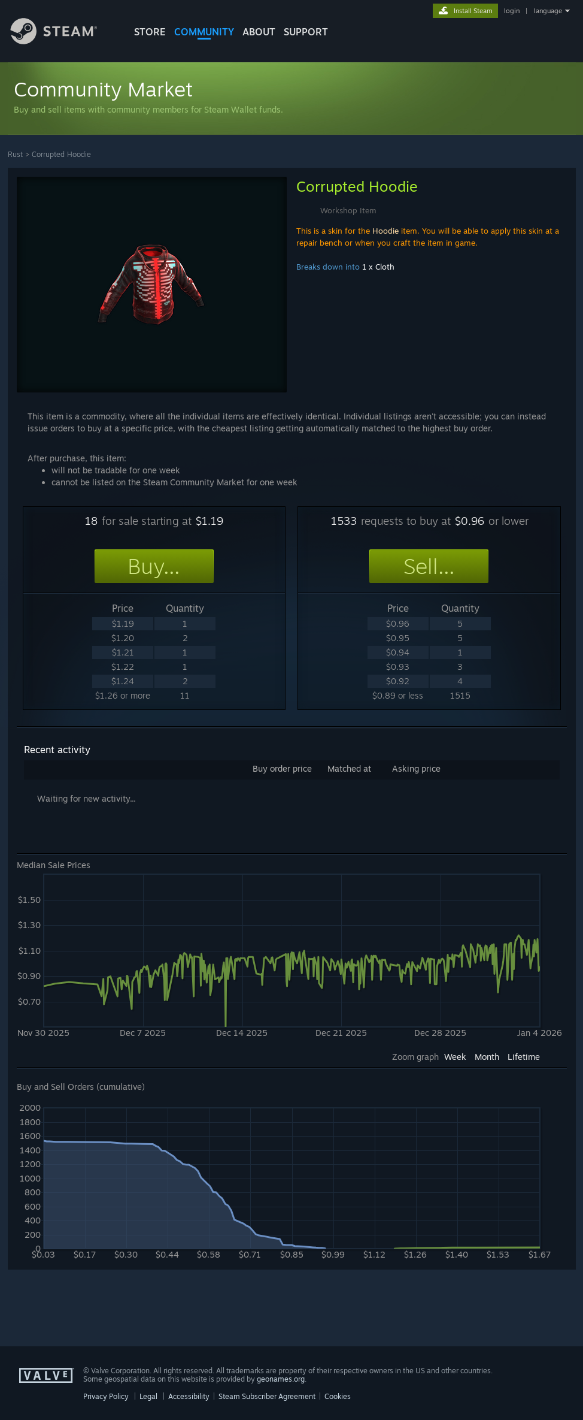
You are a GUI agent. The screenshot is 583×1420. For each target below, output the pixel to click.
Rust (15, 154)
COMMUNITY (204, 32)
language (548, 11)
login (512, 11)
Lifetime (524, 1057)
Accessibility (188, 1396)
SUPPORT (306, 32)
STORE (150, 32)
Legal (148, 1396)
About (258, 32)
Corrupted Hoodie (61, 154)
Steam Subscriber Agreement (266, 1396)
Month (487, 1057)
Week (455, 1057)
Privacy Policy (106, 1396)
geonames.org (281, 1378)
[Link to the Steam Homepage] (63, 41)
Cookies (337, 1396)
